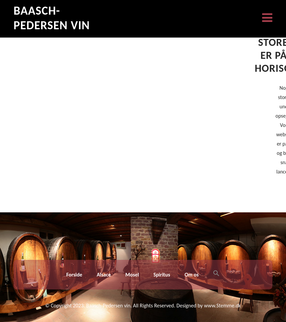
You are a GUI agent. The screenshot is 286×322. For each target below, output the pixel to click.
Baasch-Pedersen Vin (52, 18)
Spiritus (161, 274)
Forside (74, 274)
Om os (191, 274)
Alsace (104, 274)
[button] (216, 274)
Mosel (132, 274)
